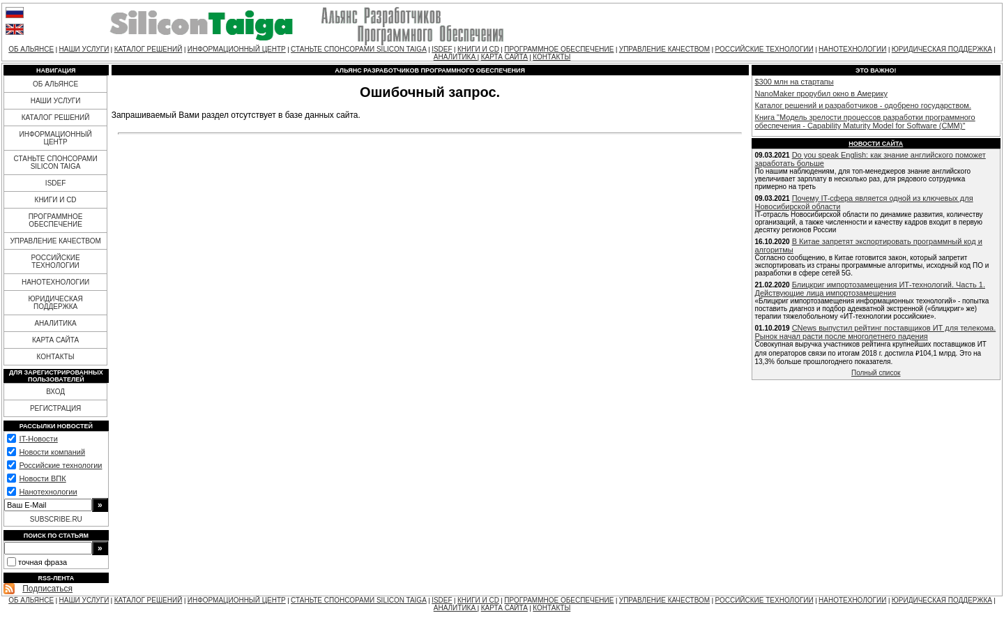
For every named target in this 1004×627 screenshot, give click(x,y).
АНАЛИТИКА (456, 57)
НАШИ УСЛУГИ (84, 49)
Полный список (876, 373)
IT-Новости (38, 439)
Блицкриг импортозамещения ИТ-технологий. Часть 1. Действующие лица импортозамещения (870, 288)
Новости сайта (876, 143)
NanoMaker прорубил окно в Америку (821, 93)
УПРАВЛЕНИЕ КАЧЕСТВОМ (664, 49)
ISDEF (442, 49)
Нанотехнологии (48, 492)
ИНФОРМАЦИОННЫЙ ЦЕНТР (237, 49)
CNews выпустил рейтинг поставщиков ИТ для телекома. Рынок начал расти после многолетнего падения (875, 332)
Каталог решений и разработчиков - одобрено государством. (863, 105)
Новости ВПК (42, 478)
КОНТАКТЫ (551, 57)
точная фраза (42, 562)
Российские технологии (60, 465)
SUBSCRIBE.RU (56, 519)
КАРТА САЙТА (504, 57)
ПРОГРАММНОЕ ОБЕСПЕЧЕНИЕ (559, 49)
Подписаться (47, 589)
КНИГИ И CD (478, 49)
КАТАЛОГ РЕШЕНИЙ (148, 49)
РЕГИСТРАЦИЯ (55, 408)
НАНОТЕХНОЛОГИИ (852, 49)
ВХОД (55, 391)
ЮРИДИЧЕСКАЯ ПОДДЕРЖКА (942, 49)
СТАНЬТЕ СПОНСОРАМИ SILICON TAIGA (359, 49)
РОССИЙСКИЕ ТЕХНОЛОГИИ (764, 49)
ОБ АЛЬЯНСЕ (31, 49)
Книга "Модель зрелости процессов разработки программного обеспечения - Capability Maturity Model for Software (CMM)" (865, 121)
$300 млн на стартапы (794, 81)
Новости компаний (52, 452)
